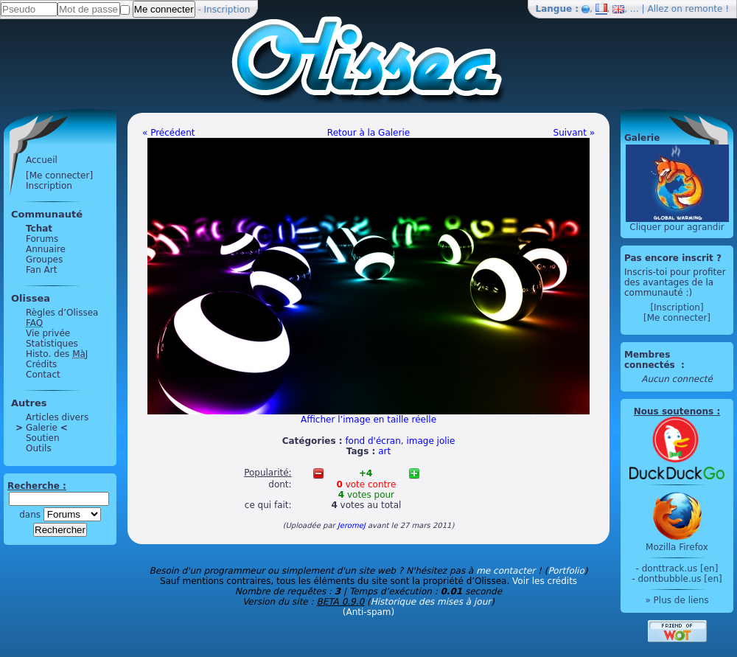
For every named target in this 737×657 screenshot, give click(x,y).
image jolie (430, 441)
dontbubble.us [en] (680, 579)
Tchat (39, 228)
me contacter (505, 571)
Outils (39, 448)
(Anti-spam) (368, 612)
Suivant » (574, 133)
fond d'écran (372, 441)
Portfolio (566, 571)
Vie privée (48, 333)
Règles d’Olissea (62, 312)
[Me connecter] (59, 175)
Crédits (41, 364)
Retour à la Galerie (368, 133)
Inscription (227, 9)
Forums (42, 239)
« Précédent (168, 133)
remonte (704, 9)
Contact (43, 374)
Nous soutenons (673, 411)
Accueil (41, 160)
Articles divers (57, 417)
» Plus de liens (676, 600)
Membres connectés (651, 360)
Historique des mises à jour (431, 602)
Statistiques (52, 343)
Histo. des (57, 354)
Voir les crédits (544, 581)
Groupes (44, 259)
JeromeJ (352, 525)
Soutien (43, 438)
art (384, 451)
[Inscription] (676, 307)
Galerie (41, 428)
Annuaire (46, 249)
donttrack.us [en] (680, 568)
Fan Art (41, 270)
